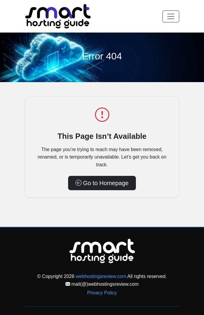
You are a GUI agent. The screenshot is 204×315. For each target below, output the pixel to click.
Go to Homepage (102, 183)
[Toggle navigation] (170, 16)
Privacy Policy (102, 292)
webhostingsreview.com (101, 276)
